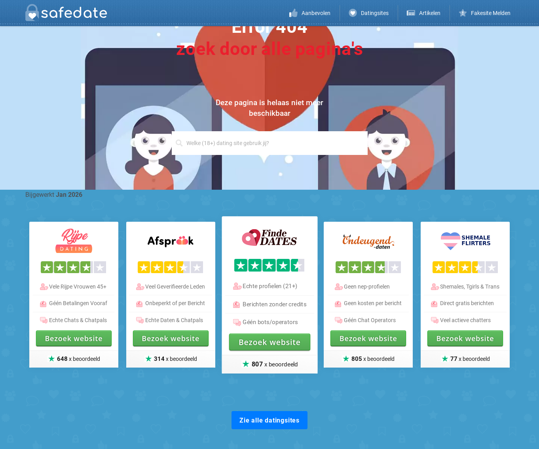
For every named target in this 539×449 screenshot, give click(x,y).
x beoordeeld (274, 364)
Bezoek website (270, 342)
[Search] (270, 143)
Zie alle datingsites (269, 420)
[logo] (68, 14)
